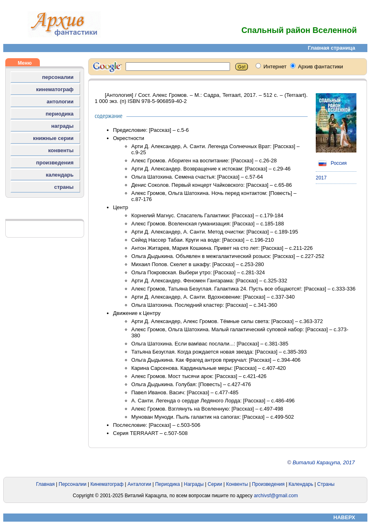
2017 (321, 178)
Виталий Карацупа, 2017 (324, 462)
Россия (331, 163)
